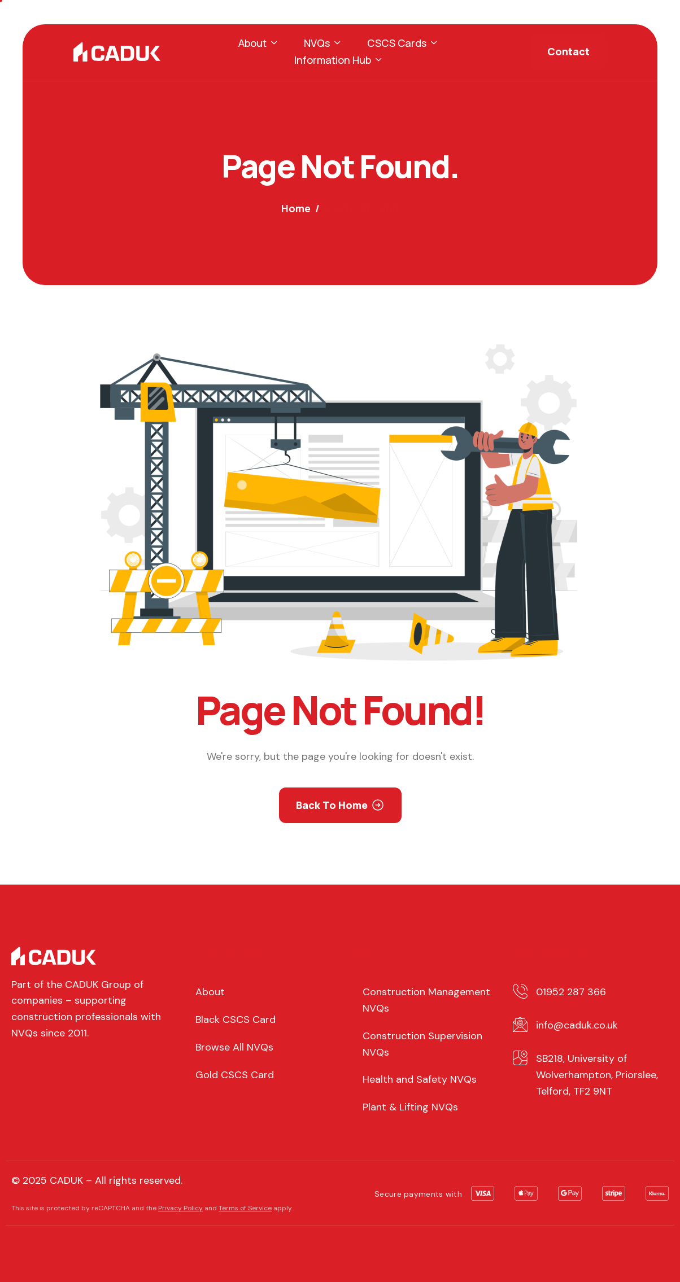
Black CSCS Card (235, 1019)
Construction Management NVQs (426, 1000)
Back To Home (332, 805)
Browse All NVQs (234, 1047)
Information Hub (337, 60)
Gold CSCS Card (234, 1075)
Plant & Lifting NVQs (410, 1107)
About (257, 43)
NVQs (322, 43)
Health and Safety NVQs (420, 1079)
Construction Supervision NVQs (422, 1044)
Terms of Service (245, 1208)
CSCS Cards (402, 43)
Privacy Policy (180, 1208)
